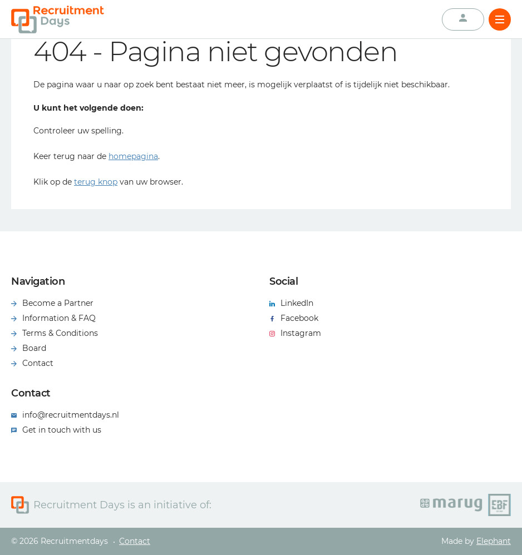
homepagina (133, 156)
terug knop (95, 182)
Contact (134, 541)
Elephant (493, 541)
